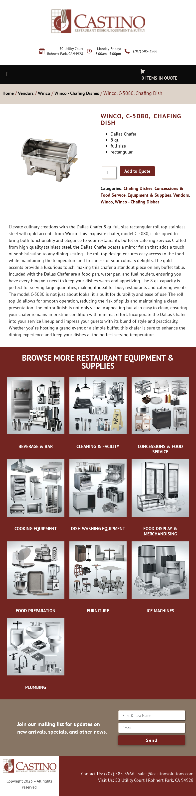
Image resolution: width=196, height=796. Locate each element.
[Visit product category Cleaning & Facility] (98, 413)
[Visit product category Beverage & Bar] (35, 413)
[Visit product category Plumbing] (35, 654)
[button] (7, 74)
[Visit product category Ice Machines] (160, 577)
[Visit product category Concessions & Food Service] (160, 416)
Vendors (26, 93)
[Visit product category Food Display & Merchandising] (160, 498)
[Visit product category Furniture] (98, 577)
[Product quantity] (109, 172)
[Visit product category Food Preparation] (35, 577)
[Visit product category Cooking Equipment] (35, 495)
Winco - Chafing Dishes (76, 93)
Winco (44, 93)
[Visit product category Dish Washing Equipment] (98, 495)
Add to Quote (137, 171)
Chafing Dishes (138, 188)
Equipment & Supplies (149, 195)
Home (8, 93)
